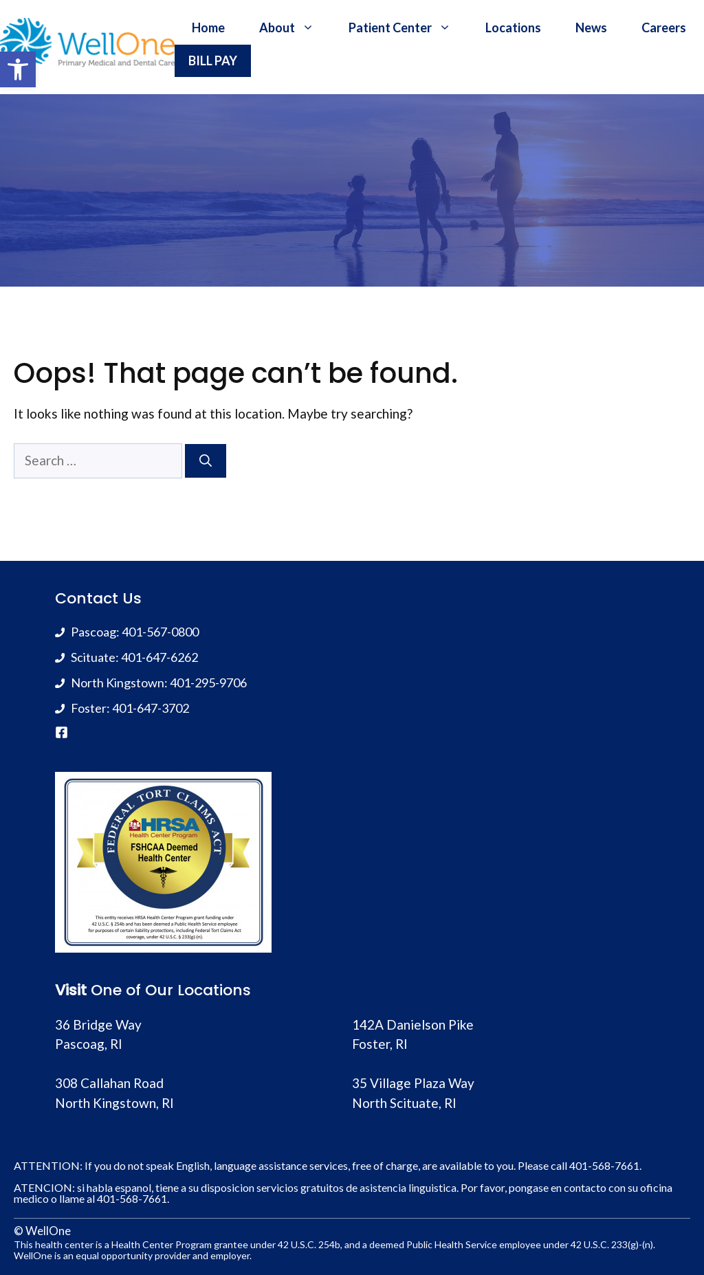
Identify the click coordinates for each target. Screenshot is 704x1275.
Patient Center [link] (408, 27)
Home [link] (208, 27)
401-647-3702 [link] (150, 708)
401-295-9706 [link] (208, 682)
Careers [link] (663, 27)
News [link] (591, 27)
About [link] (295, 27)
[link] (18, 69)
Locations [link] (513, 27)
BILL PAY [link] (212, 60)
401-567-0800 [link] (160, 631)
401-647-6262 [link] (159, 657)
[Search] (205, 461)
